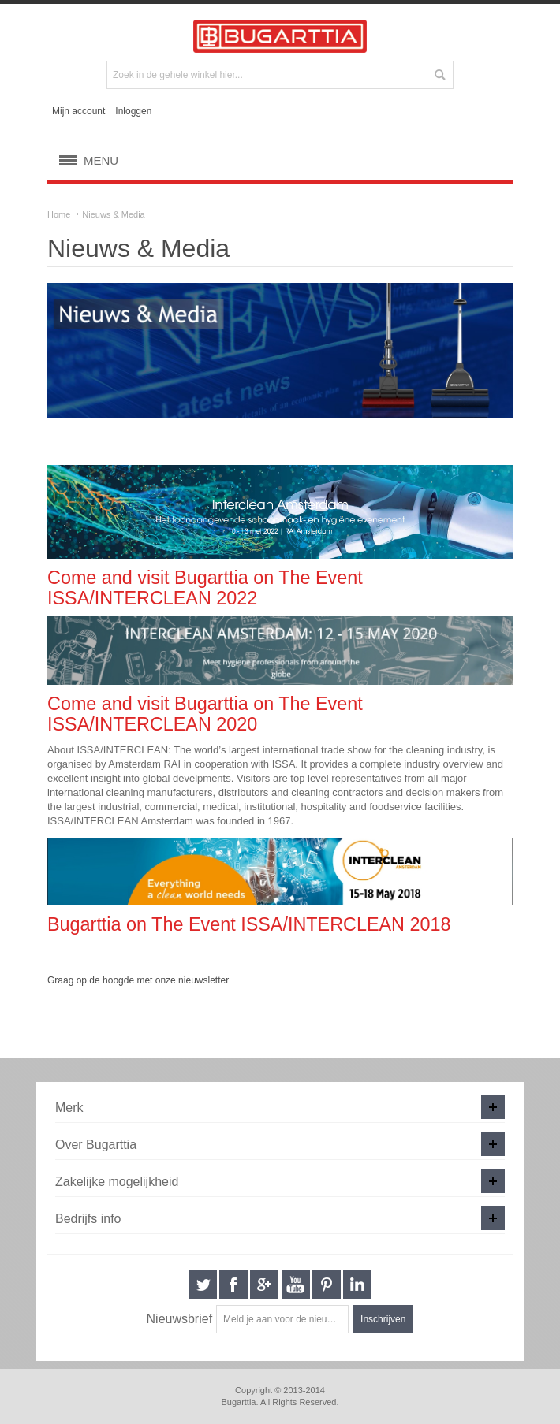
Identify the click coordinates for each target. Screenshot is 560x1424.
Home (58, 214)
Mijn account (78, 111)
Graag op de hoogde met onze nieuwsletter (138, 980)
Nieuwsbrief (180, 1318)
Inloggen (133, 111)
